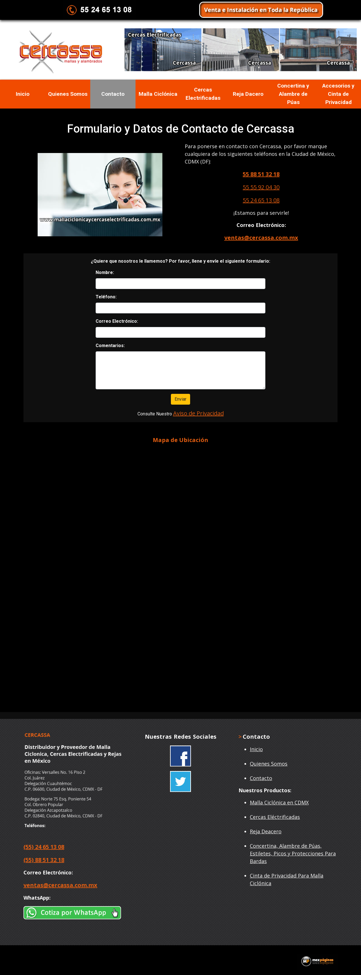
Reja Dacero (248, 94)
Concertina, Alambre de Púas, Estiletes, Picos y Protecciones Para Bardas (293, 853)
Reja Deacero (266, 831)
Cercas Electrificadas (203, 93)
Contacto (112, 94)
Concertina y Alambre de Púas (293, 93)
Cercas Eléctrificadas (275, 816)
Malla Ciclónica (158, 94)
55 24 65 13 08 (261, 200)
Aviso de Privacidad (198, 413)
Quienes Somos (67, 94)
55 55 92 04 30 (261, 187)
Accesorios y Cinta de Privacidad (338, 93)
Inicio (22, 94)
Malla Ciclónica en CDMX (279, 802)
